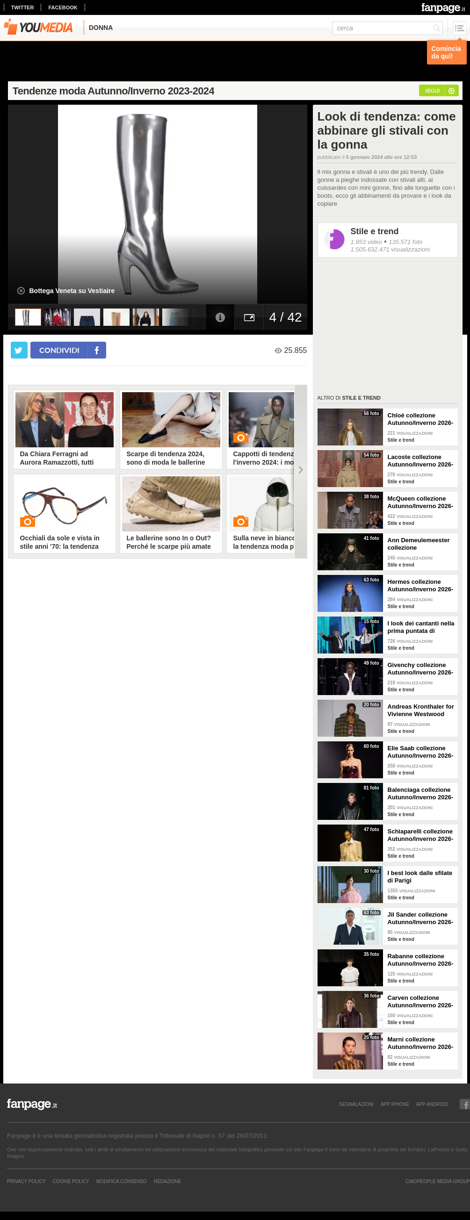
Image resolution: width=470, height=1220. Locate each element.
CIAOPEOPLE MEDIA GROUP (437, 1181)
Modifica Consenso (121, 1181)
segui (432, 90)
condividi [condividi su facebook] (59, 349)
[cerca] (387, 28)
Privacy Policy (26, 1181)
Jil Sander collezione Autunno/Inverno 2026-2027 (421, 918)
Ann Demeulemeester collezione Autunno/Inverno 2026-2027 (421, 544)
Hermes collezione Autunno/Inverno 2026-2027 (421, 585)
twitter (22, 7)
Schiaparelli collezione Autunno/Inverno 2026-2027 (421, 835)
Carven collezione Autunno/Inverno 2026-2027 (421, 1001)
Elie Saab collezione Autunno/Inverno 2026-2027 (421, 752)
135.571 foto (405, 241)
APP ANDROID (432, 1104)
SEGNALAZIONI (356, 1104)
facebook (62, 7)
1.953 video (366, 241)
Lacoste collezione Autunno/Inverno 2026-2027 (421, 460)
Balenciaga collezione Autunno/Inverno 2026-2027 (421, 793)
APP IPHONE (395, 1104)
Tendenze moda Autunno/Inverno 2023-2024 (113, 91)
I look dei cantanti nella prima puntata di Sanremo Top (421, 627)
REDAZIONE (167, 1181)
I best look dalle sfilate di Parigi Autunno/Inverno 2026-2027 (421, 876)
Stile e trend (375, 231)
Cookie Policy (70, 1181)
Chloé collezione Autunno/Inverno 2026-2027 (421, 419)
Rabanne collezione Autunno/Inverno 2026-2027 (421, 960)
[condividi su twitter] (19, 350)
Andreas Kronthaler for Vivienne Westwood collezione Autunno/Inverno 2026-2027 (421, 710)
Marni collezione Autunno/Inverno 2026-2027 (421, 1043)
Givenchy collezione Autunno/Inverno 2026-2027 (421, 668)
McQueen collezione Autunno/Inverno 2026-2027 (421, 502)
